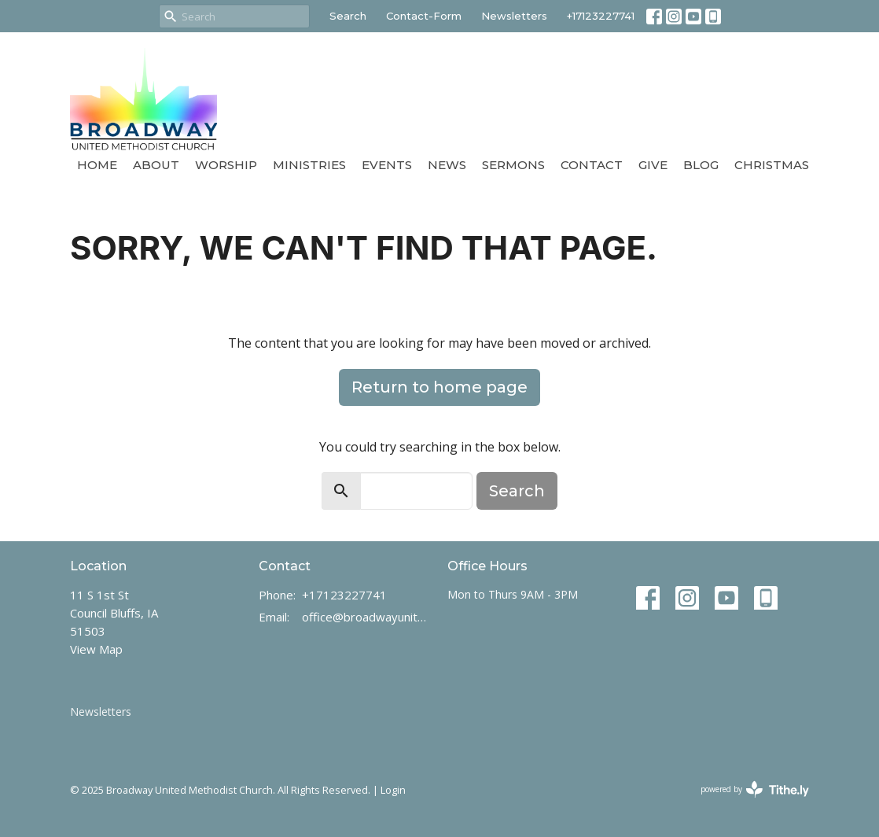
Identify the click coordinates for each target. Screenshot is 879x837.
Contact (592, 164)
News (447, 164)
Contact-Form (424, 15)
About (156, 164)
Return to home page (439, 387)
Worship (226, 164)
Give (653, 164)
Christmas (771, 164)
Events (387, 164)
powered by (755, 789)
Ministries (309, 164)
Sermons (513, 164)
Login (393, 790)
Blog (701, 164)
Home (97, 164)
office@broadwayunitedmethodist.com (367, 617)
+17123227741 (600, 15)
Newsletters (514, 15)
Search (347, 15)
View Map (96, 649)
